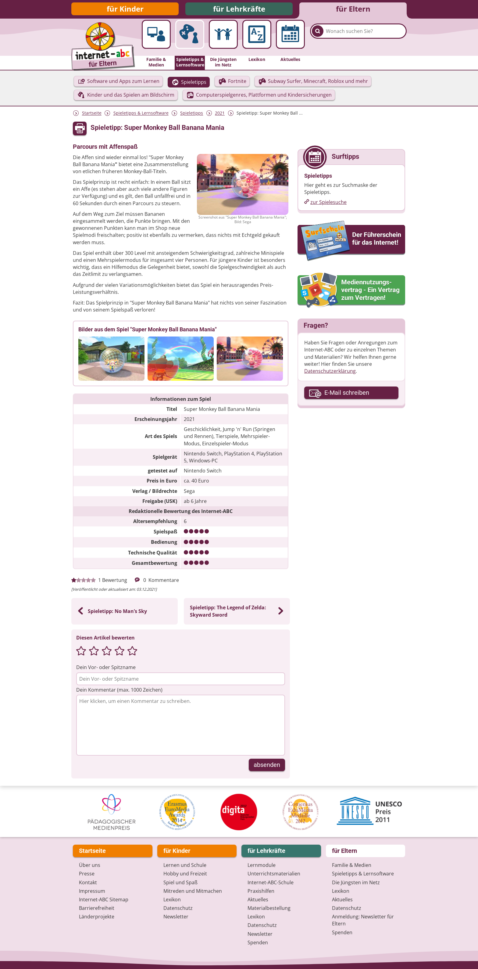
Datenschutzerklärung (330, 373)
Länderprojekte (96, 917)
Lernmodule (262, 865)
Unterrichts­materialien (274, 874)
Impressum (92, 891)
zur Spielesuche (328, 204)
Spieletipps (191, 116)
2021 (220, 116)
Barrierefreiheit (96, 908)
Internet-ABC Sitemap (103, 899)
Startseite (92, 116)
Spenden (258, 942)
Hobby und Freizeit (185, 874)
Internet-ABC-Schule (271, 882)
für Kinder (125, 10)
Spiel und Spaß (180, 882)
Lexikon (172, 899)
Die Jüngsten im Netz (356, 882)
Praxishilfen (261, 891)
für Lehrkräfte (239, 10)
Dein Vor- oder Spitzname (106, 669)
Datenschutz (178, 908)
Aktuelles (258, 899)
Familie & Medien (351, 865)
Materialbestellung (269, 908)
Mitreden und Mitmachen (192, 891)
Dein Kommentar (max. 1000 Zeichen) (119, 692)
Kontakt (88, 882)
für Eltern (353, 10)
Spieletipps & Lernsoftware (141, 116)
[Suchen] (317, 40)
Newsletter (175, 917)
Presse (87, 874)
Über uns (89, 865)
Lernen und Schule (184, 865)
